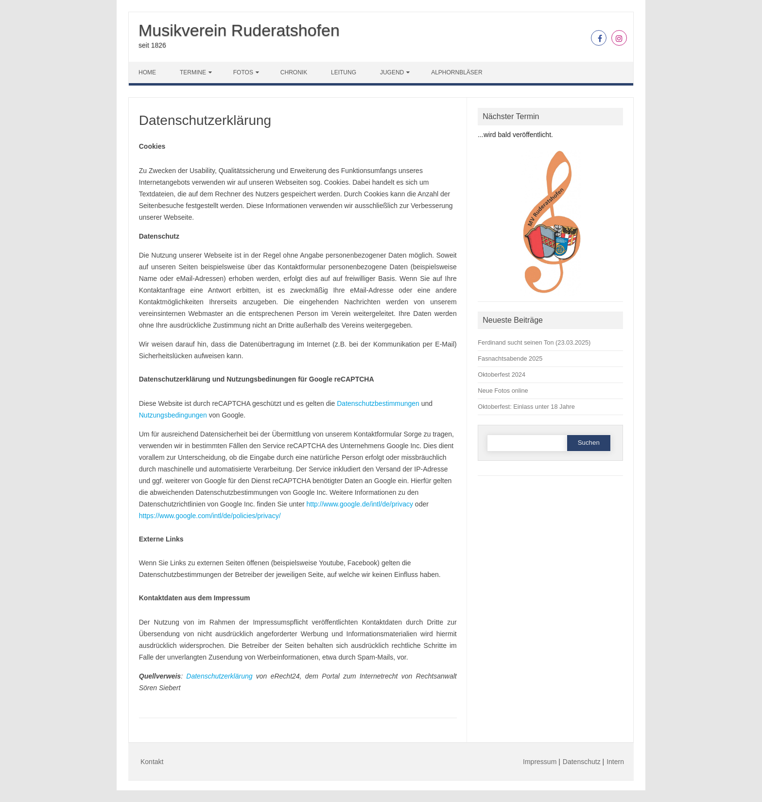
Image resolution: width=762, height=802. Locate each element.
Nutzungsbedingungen (173, 415)
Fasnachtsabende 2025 (510, 358)
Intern (615, 762)
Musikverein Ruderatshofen (239, 30)
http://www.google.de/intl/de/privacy (360, 504)
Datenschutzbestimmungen (378, 403)
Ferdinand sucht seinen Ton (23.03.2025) (534, 342)
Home (147, 72)
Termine (193, 72)
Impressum (539, 762)
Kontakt (151, 762)
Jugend (392, 72)
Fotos (243, 72)
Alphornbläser (456, 72)
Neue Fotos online (503, 390)
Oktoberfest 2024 (501, 374)
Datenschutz (582, 762)
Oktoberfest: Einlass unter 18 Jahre (526, 406)
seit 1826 (152, 45)
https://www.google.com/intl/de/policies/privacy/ (210, 516)
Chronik (293, 72)
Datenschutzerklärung (219, 676)
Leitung (343, 72)
